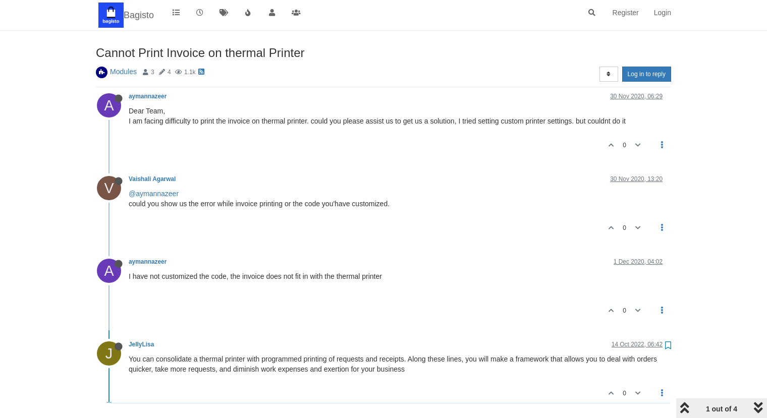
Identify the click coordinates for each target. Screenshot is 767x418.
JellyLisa (141, 344)
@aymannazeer (154, 194)
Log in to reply (647, 74)
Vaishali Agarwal (152, 179)
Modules (123, 72)
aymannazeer (148, 96)
